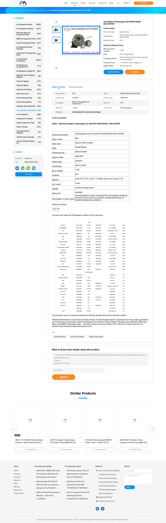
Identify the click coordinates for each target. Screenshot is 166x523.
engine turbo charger (96, 337)
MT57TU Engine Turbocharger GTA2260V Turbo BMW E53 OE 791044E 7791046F (63, 442)
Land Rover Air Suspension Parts (28, 54)
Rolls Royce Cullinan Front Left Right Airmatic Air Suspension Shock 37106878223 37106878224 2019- (78, 474)
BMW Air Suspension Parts (28, 39)
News (16, 483)
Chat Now (143, 3)
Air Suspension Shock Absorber (28, 48)
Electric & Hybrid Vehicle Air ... (28, 142)
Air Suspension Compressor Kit (28, 66)
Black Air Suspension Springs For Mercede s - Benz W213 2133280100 (48, 495)
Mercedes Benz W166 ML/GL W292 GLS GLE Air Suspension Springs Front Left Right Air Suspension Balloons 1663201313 (47, 485)
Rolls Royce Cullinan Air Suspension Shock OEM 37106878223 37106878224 (77, 485)
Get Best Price (113, 72)
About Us (17, 480)
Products (17, 474)
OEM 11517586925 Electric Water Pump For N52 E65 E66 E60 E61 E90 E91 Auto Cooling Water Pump (29, 442)
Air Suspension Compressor (28, 60)
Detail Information (58, 87)
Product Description (75, 87)
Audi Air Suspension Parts (28, 43)
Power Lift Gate (28, 127)
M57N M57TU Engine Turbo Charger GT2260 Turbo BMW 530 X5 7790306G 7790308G (133, 442)
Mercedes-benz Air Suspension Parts (28, 34)
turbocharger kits (59, 337)
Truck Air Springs (28, 81)
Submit (63, 377)
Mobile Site (18, 490)
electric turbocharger (77, 337)
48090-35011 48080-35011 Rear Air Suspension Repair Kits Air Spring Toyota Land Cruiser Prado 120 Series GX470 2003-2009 (48, 474)
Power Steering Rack (28, 102)
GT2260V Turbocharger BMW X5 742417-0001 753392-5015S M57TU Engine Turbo (98, 442)
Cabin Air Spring (28, 85)
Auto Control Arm (28, 94)
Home (16, 471)
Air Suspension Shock (28, 24)
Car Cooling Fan (28, 114)
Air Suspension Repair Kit (28, 71)
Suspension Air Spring (28, 118)
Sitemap (17, 487)
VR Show (17, 477)
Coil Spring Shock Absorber (28, 132)
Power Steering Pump (28, 98)
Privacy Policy (19, 493)
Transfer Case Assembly (28, 137)
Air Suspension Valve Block (28, 110)
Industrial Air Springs (28, 89)
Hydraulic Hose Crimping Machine (28, 76)
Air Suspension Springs (28, 28)
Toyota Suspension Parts (28, 123)
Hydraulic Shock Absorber (28, 106)
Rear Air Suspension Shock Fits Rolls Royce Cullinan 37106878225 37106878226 (78, 495)
